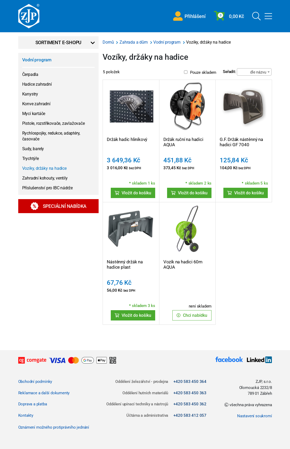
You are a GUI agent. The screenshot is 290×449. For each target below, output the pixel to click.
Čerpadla (30, 74)
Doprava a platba (32, 404)
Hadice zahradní (37, 84)
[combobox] (254, 72)
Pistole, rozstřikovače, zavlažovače (53, 123)
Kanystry (30, 94)
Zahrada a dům (134, 42)
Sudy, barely (33, 148)
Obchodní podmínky (35, 381)
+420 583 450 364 (189, 381)
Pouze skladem (200, 72)
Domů (109, 42)
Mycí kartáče (33, 113)
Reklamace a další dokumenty (44, 393)
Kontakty (25, 415)
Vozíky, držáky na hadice (44, 168)
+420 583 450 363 (189, 393)
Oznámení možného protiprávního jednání (53, 427)
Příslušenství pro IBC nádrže (47, 187)
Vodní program (37, 59)
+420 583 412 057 (189, 415)
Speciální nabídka (58, 206)
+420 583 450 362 (189, 404)
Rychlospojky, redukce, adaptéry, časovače (51, 136)
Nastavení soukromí (254, 416)
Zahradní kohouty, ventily (45, 178)
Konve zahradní (36, 103)
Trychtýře (30, 158)
